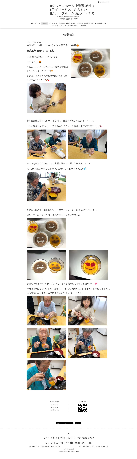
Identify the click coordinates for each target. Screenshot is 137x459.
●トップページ (35, 23)
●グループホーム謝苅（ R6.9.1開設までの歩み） (65, 25)
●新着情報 (45, 23)
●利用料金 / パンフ (100, 23)
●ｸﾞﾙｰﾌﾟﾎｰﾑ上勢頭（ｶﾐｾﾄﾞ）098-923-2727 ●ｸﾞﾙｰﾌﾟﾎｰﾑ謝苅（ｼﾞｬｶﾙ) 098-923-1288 (69, 446)
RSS (77, 451)
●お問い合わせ (70, 23)
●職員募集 (84, 25)
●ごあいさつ (53, 23)
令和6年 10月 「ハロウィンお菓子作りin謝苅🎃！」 (55, 45)
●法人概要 (61, 23)
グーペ (68, 451)
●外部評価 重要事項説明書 (85, 23)
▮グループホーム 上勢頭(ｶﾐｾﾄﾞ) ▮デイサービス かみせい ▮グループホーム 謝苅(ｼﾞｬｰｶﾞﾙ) (70, 9)
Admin (73, 451)
